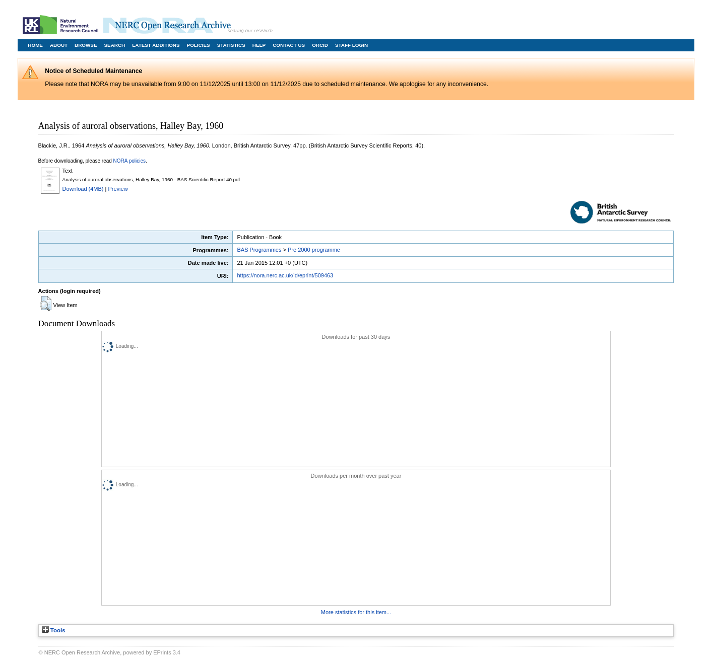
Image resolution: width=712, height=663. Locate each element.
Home (35, 45)
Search (114, 45)
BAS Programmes (259, 250)
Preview (118, 189)
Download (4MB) (83, 189)
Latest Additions (155, 45)
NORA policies (129, 161)
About (59, 45)
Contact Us (289, 45)
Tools (54, 630)
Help (259, 45)
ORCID (320, 45)
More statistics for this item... (356, 612)
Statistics (231, 45)
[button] (45, 303)
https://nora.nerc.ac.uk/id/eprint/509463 (285, 275)
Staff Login (351, 45)
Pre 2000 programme (314, 250)
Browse (86, 45)
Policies (198, 45)
